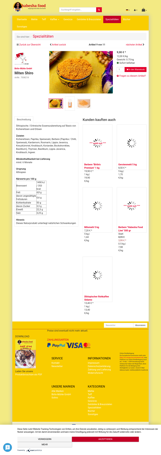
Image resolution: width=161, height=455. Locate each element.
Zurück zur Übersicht (30, 44)
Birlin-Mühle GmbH (61, 394)
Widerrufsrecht (95, 373)
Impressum (94, 363)
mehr (137, 445)
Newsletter (57, 366)
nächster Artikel (134, 44)
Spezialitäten (112, 19)
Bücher (126, 19)
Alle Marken (57, 391)
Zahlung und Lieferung (99, 369)
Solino (54, 397)
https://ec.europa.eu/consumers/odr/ (132, 357)
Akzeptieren (88, 445)
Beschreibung (24, 119)
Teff (44, 19)
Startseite (22, 19)
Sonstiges (22, 26)
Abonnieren (140, 325)
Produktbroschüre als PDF (28, 374)
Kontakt (55, 363)
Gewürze (68, 19)
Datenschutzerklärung (99, 366)
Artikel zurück (59, 44)
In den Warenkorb (135, 69)
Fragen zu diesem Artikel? (131, 75)
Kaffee (54, 19)
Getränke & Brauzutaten (89, 19)
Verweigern (38, 445)
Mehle (34, 19)
